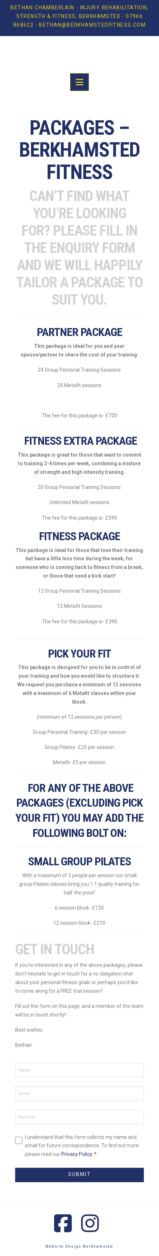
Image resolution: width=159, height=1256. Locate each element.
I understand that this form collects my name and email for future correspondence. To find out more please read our (82, 1145)
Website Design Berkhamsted (79, 1246)
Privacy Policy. (77, 1154)
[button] (79, 82)
